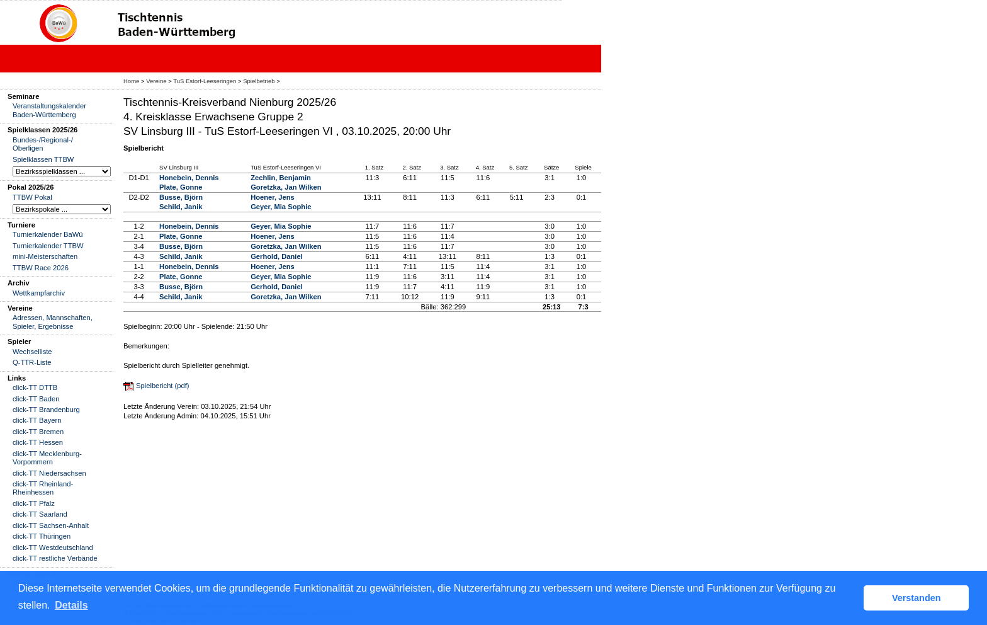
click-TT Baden (36, 399)
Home (131, 80)
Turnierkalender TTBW (48, 245)
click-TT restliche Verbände (55, 558)
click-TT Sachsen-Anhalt (51, 525)
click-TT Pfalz (34, 503)
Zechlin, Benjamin (281, 177)
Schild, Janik (180, 206)
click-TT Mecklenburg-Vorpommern (47, 458)
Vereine (156, 80)
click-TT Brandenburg (46, 409)
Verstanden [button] (916, 598)
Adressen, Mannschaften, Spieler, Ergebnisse (53, 322)
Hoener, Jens (273, 197)
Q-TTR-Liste (32, 362)
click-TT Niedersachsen (49, 473)
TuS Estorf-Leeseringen (204, 80)
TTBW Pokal (32, 197)
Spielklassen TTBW (43, 159)
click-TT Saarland (40, 514)
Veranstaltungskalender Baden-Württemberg (49, 110)
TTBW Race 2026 (41, 268)
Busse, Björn (181, 197)
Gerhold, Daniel (277, 256)
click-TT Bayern (37, 420)
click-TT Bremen (38, 431)
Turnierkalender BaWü (48, 234)
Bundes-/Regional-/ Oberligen (43, 144)
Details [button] (71, 605)
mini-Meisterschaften (45, 256)
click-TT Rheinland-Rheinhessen (43, 488)
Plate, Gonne (180, 187)
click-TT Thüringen (41, 536)
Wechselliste (32, 351)
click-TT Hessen (38, 442)
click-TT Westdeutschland (53, 547)
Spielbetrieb (258, 80)
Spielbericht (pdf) (162, 385)
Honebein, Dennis (188, 177)
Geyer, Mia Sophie (281, 206)
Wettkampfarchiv (39, 293)
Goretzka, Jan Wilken (286, 187)
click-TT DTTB (35, 387)
